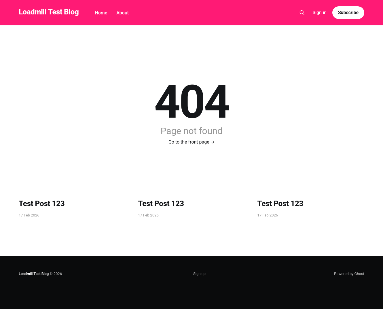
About (122, 13)
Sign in (319, 12)
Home (101, 13)
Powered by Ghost (349, 274)
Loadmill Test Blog (49, 12)
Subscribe (348, 12)
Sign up (199, 274)
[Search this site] (302, 12)
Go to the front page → (191, 142)
